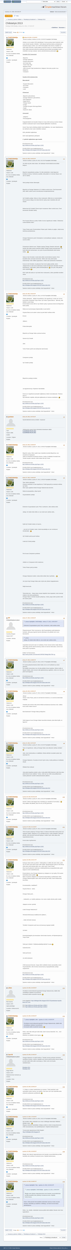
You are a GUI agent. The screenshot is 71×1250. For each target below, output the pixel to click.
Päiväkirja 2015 (26, 1069)
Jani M (10, 1054)
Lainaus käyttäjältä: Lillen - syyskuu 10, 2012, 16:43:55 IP (39, 1019)
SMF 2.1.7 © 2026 (8, 1248)
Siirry (41, 1237)
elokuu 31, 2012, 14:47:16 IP (29, 743)
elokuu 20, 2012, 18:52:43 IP (29, 293)
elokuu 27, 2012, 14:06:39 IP (29, 477)
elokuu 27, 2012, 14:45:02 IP (29, 617)
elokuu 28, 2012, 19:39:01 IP (29, 691)
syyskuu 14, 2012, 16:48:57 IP (29, 1181)
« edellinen (54, 27)
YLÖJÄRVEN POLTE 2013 (29, 432)
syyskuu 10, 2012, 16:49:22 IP (29, 1015)
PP (9, 618)
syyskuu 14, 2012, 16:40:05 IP (29, 1151)
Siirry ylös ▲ (64, 1248)
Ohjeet (51, 1248)
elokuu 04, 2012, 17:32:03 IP (30, 37)
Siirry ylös (8, 1230)
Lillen (10, 988)
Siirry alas (8, 32)
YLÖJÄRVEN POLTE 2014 (29, 431)
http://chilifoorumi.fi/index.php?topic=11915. (33, 145)
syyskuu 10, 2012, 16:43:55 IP (29, 987)
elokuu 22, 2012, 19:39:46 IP (29, 444)
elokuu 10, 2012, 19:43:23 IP (29, 158)
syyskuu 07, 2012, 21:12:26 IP (29, 826)
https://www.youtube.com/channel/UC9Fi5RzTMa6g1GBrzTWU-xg (38, 654)
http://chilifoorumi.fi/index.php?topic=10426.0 (36, 1007)
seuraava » (62, 27)
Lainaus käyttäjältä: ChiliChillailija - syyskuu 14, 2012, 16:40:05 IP (42, 1189)
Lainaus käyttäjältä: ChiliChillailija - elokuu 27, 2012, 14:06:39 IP (41, 621)
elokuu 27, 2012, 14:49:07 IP (29, 660)
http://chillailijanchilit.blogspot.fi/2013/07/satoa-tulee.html (36, 150)
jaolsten (11, 417)
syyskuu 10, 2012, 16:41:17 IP (29, 859)
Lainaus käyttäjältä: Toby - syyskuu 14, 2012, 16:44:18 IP (39, 1185)
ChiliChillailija (13, 37)
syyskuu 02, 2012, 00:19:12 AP (29, 796)
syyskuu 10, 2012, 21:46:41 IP (29, 1054)
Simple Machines (16, 1248)
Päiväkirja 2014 (26, 1067)
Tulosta (63, 32)
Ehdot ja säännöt (57, 1248)
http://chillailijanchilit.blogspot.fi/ (31, 1132)
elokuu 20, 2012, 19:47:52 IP (29, 416)
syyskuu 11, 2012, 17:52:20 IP (29, 1116)
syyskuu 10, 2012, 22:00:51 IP (29, 1086)
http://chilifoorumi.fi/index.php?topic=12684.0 (36, 1005)
